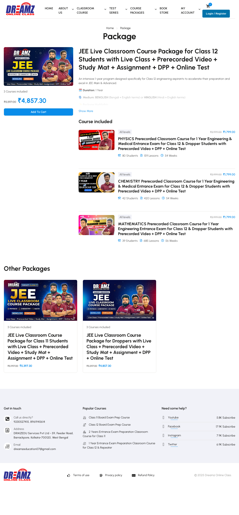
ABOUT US (63, 10)
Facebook (174, 426)
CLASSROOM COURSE (85, 10)
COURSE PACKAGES (137, 10)
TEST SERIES (113, 10)
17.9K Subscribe (225, 426)
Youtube (173, 417)
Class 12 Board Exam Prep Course (107, 424)
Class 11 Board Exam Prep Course (106, 417)
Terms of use (78, 475)
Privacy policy (110, 475)
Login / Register (216, 13)
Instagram (174, 435)
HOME (49, 8)
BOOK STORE (164, 10)
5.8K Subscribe (226, 417)
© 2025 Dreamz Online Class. (213, 475)
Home (110, 28)
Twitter (172, 444)
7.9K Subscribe (226, 435)
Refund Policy (143, 475)
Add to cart (38, 112)
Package (125, 28)
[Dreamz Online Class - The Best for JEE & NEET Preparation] (20, 9)
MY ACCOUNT (188, 10)
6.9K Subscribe (226, 444)
